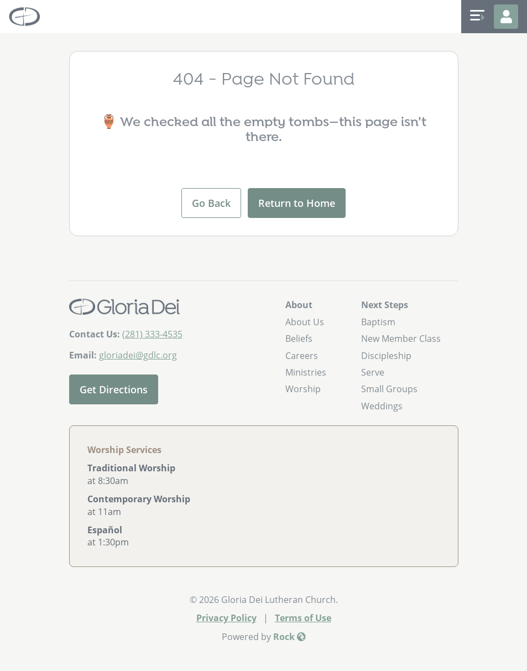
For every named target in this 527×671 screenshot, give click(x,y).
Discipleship (386, 356)
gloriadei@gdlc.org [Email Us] (138, 355)
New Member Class (401, 338)
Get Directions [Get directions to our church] (114, 389)
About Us (304, 322)
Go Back (211, 203)
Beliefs (298, 338)
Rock (289, 637)
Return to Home (296, 203)
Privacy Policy (226, 618)
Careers (301, 356)
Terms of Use (303, 618)
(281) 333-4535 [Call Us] (152, 334)
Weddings (382, 406)
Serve (372, 372)
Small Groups (389, 389)
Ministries (305, 372)
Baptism (378, 322)
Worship (303, 389)
